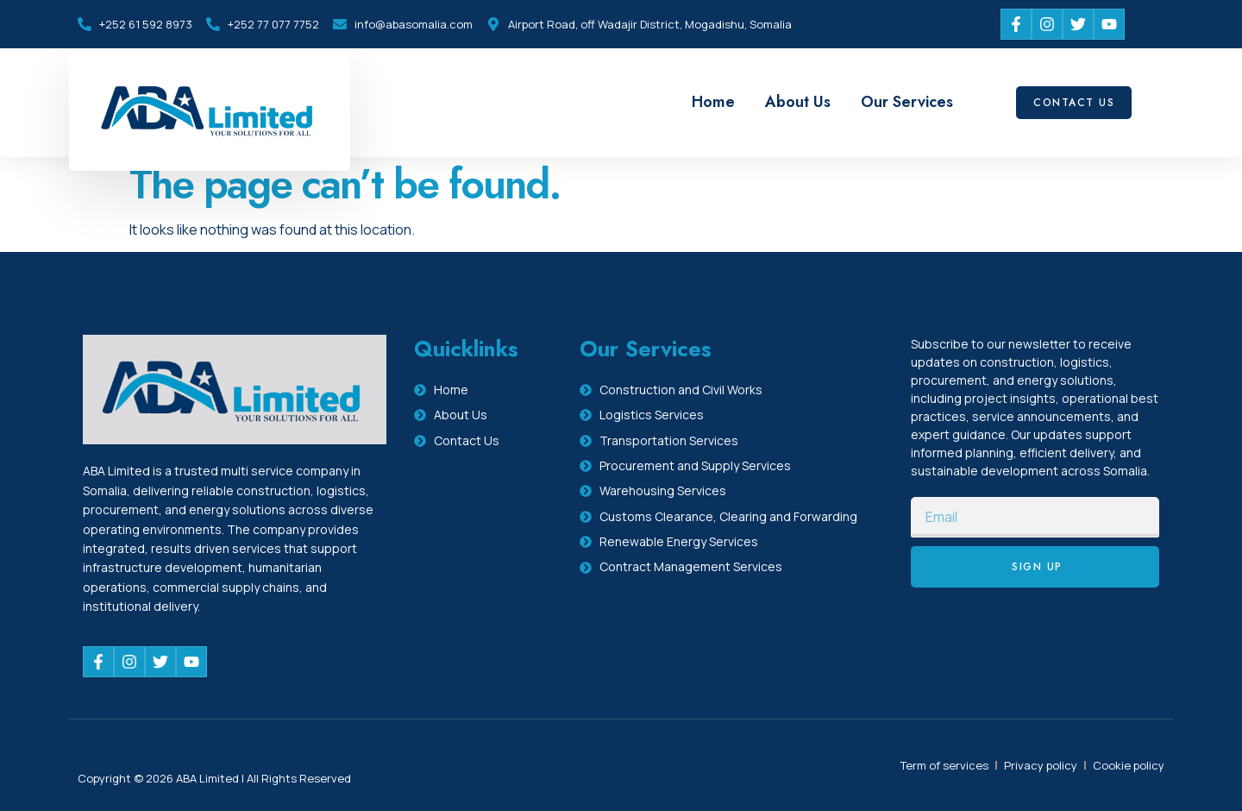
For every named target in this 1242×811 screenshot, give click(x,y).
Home (713, 102)
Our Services (907, 102)
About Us (798, 102)
